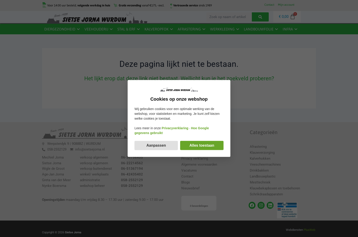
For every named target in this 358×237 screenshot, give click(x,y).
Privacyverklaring (175, 128)
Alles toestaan (202, 145)
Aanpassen (156, 145)
